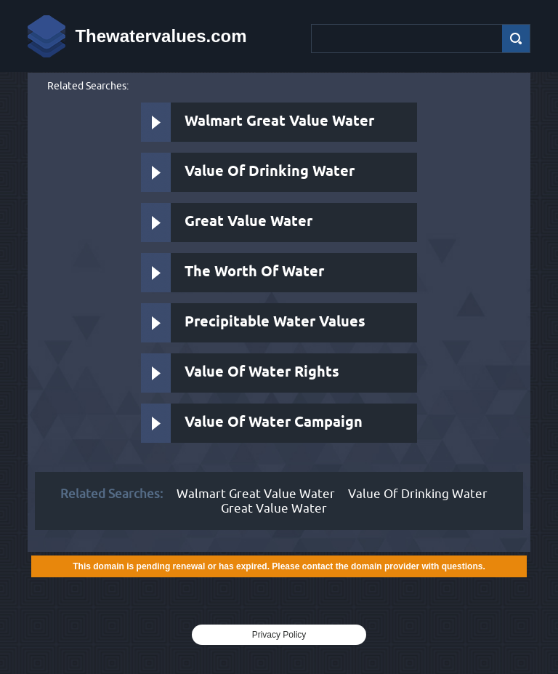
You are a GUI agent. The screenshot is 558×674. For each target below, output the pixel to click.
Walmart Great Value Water (279, 122)
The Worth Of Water (254, 272)
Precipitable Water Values (275, 322)
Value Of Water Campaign (274, 423)
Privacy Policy (279, 635)
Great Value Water (248, 222)
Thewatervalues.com (160, 36)
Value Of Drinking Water (270, 172)
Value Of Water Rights (262, 372)
